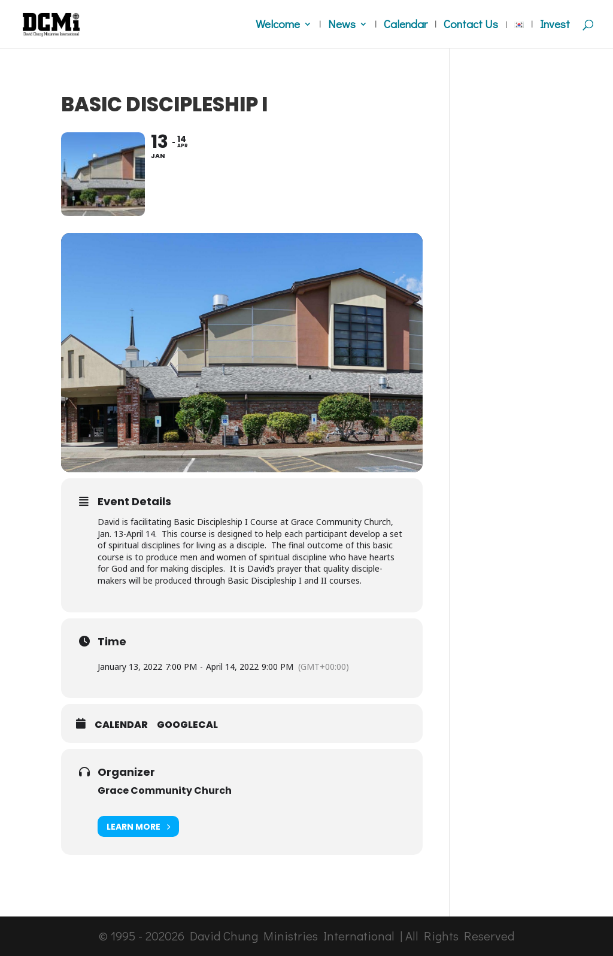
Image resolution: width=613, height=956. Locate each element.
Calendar (405, 25)
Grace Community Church (165, 790)
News (342, 25)
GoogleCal (187, 725)
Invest (555, 25)
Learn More (138, 826)
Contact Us (471, 25)
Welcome (278, 25)
